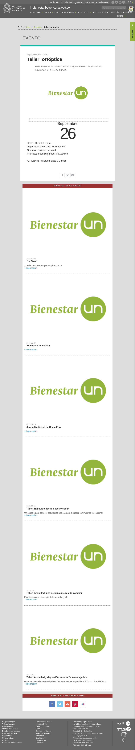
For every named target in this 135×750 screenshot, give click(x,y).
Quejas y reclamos (43, 731)
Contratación (7, 726)
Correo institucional (44, 722)
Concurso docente (9, 733)
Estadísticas (41, 740)
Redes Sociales (42, 726)
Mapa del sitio (42, 724)
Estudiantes (66, 2)
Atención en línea (43, 733)
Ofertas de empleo (10, 729)
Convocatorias (101, 12)
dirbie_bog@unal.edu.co (83, 740)
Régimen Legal (8, 722)
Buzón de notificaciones (12, 743)
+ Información (30, 268)
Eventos (38, 27)
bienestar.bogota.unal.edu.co (51, 7)
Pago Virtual (7, 736)
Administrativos (102, 2)
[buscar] (114, 8)
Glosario (39, 743)
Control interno (8, 738)
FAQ (38, 729)
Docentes (89, 2)
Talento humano (9, 724)
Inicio (28, 27)
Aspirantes (54, 2)
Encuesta (40, 736)
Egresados (78, 2)
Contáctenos (41, 738)
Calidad (5, 740)
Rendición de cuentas (11, 731)
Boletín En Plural (120, 12)
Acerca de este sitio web (83, 743)
